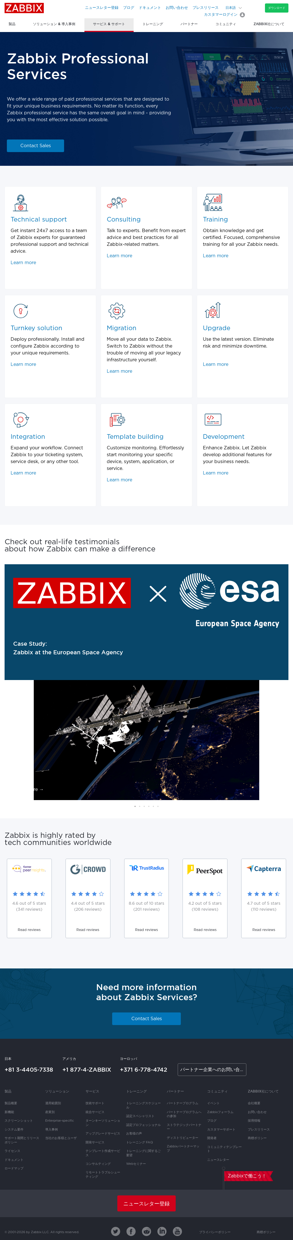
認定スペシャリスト (140, 1116)
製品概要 (11, 1103)
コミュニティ (217, 1091)
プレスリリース (206, 7)
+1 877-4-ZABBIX (86, 1069)
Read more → (28, 790)
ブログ (128, 7)
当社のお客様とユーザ (61, 1138)
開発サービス (95, 1142)
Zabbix (24, 8)
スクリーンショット (19, 1120)
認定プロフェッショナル (143, 1125)
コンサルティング (98, 1164)
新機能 (9, 1112)
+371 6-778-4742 (143, 1069)
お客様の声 (134, 1133)
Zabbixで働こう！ (247, 1176)
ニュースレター (218, 1160)
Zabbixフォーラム (220, 1112)
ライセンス (12, 1151)
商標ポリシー (257, 1138)
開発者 (212, 1138)
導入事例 (51, 1129)
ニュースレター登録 (101, 7)
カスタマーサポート (221, 1129)
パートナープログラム (182, 1103)
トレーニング (136, 1091)
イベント (213, 1103)
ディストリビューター (182, 1138)
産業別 (50, 1112)
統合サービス (95, 1112)
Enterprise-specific (59, 1120)
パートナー (175, 1091)
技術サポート (95, 1103)
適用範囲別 (53, 1103)
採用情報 (254, 1120)
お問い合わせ (177, 7)
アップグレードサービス (103, 1133)
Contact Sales (35, 146)
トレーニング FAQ (139, 1142)
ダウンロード (276, 7)
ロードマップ (14, 1168)
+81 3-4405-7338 (29, 1069)
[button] (135, 806)
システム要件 (14, 1129)
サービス (92, 1091)
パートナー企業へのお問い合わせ (213, 1070)
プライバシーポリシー (215, 1232)
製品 (8, 1091)
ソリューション (57, 1091)
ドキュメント (150, 7)
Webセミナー (136, 1164)
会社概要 (254, 1103)
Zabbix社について (263, 1091)
